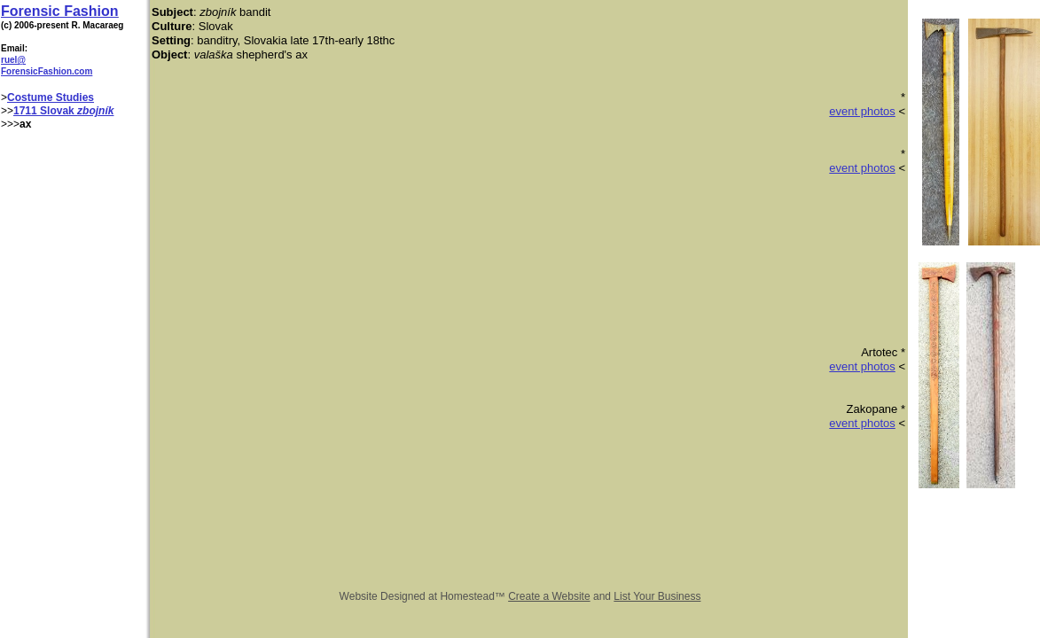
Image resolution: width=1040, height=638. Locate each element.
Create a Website (549, 596)
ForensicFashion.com (46, 71)
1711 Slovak (45, 111)
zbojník (95, 111)
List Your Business (657, 596)
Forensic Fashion (59, 11)
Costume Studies (50, 97)
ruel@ (13, 60)
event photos (862, 111)
